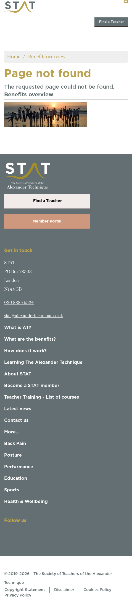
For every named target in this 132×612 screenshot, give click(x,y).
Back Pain (15, 443)
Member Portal (47, 221)
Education (15, 478)
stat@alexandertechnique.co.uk (33, 316)
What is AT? (17, 327)
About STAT (17, 374)
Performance (18, 467)
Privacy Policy (17, 595)
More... (12, 432)
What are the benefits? (30, 339)
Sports (11, 490)
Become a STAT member (31, 385)
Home (13, 56)
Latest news (17, 409)
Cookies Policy (97, 590)
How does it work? (25, 351)
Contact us (16, 420)
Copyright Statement (24, 590)
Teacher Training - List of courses (41, 397)
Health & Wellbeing (26, 501)
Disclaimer (64, 590)
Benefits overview (46, 56)
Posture (13, 455)
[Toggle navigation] (126, 1)
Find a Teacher (111, 21)
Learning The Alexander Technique (43, 362)
